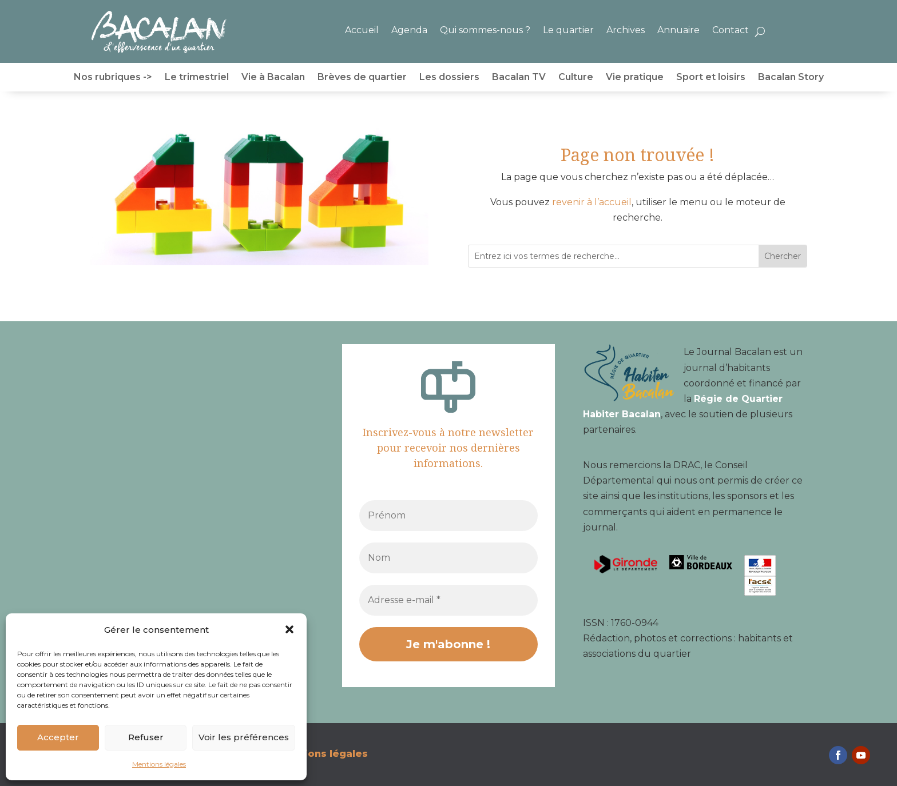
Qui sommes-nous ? (485, 30)
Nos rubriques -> (113, 77)
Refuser (146, 737)
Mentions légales (159, 764)
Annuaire (678, 30)
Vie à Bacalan (273, 77)
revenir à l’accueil (592, 202)
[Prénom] (448, 515)
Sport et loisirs (710, 77)
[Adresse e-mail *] (448, 600)
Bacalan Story (791, 77)
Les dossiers (449, 77)
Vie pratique (635, 77)
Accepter (58, 737)
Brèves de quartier (362, 77)
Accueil (362, 30)
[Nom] (448, 557)
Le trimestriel (197, 77)
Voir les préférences (244, 737)
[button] (289, 629)
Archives (625, 30)
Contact (730, 30)
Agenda (409, 30)
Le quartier (568, 30)
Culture (575, 77)
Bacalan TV (519, 77)
